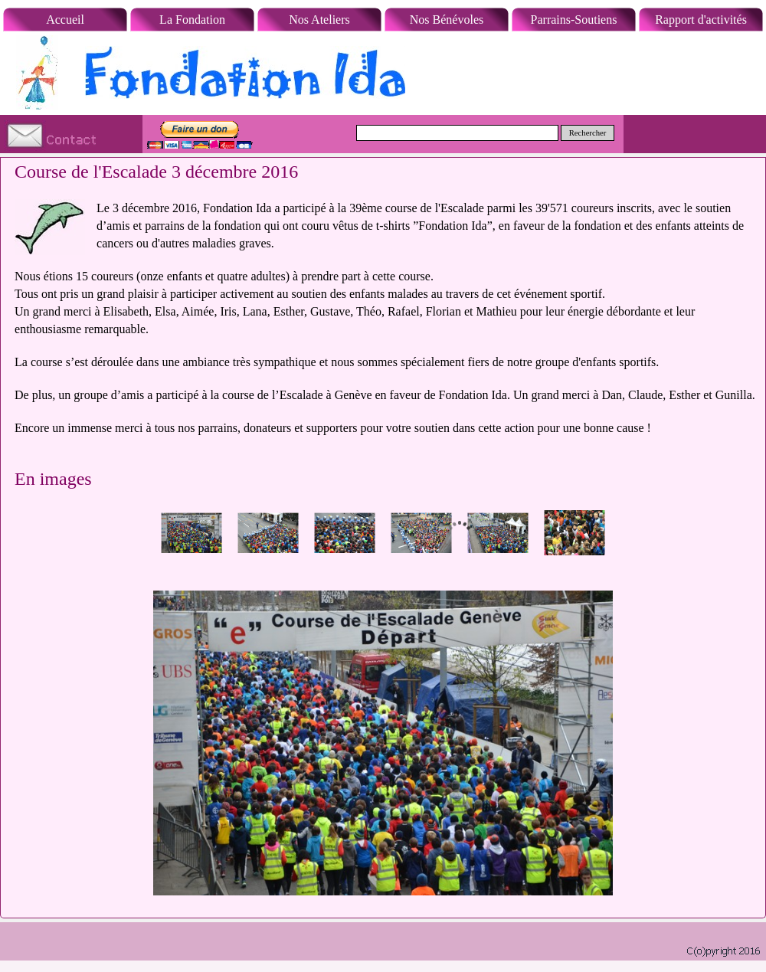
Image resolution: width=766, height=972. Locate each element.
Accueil (65, 19)
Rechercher (588, 133)
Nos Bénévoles (446, 19)
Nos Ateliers (319, 19)
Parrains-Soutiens (574, 19)
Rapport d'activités (701, 19)
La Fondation (192, 19)
